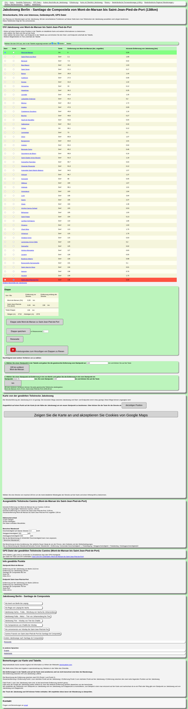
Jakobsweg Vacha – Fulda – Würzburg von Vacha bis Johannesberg (30, 612)
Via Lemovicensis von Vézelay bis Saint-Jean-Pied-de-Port (27, 629)
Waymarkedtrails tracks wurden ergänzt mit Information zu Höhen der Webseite (31, 665)
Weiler (69, 44)
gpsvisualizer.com (65, 665)
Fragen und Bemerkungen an (13, 705)
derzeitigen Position (134, 405)
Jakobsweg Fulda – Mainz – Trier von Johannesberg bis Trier (27, 616)
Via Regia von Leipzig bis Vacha (17, 608)
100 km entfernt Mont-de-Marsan (17, 368)
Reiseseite (14, 339)
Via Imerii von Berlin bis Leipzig (16, 603)
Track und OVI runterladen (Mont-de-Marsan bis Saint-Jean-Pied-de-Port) (58, 556)
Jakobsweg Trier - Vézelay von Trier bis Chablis (22, 621)
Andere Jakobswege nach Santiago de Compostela (23, 638)
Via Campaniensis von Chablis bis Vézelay (21, 625)
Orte (55, 44)
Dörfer (61, 44)
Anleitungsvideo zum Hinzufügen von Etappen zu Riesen (37, 350)
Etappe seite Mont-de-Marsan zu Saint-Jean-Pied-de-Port (34, 322)
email (26, 705)
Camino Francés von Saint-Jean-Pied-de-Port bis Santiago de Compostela (32, 634)
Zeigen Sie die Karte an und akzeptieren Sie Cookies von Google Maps (91, 415)
